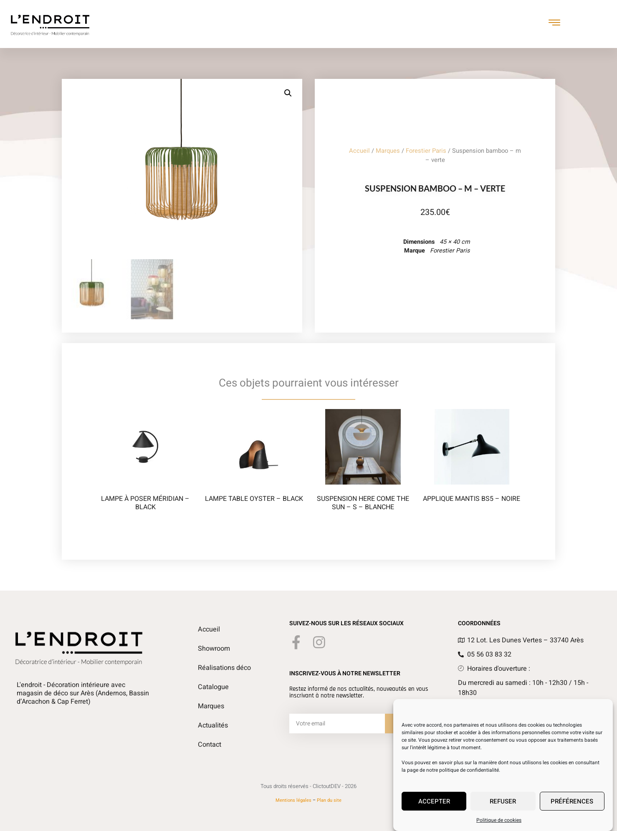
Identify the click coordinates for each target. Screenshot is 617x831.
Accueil (359, 150)
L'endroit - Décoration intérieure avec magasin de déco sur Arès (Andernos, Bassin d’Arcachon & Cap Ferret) (83, 693)
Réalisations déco (224, 668)
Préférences (572, 801)
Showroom (214, 649)
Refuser (503, 801)
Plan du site (329, 800)
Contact (209, 745)
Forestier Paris (426, 150)
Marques (388, 150)
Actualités (213, 725)
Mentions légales (293, 800)
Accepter (434, 801)
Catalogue (213, 687)
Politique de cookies (498, 820)
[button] (288, 93)
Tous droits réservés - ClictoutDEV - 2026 (308, 786)
